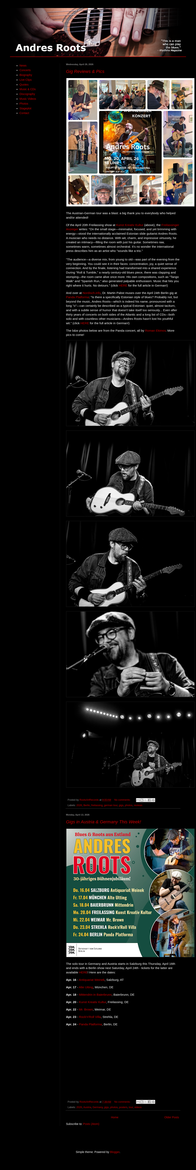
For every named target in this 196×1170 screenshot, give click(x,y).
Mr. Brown (86, 1009)
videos (138, 1107)
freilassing (97, 805)
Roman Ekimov (155, 330)
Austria (87, 1107)
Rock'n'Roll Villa (90, 1017)
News (23, 65)
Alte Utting (86, 987)
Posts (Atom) (91, 1124)
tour (131, 1107)
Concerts (25, 70)
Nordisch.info (92, 293)
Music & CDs (28, 89)
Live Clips (26, 79)
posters (123, 1107)
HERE (123, 285)
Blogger (114, 1152)
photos (128, 805)
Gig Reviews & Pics (85, 71)
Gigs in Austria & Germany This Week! (103, 821)
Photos (24, 103)
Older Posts (171, 1117)
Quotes (24, 84)
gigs (121, 805)
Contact (24, 113)
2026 (79, 805)
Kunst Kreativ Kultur (129, 225)
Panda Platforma (77, 297)
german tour (110, 805)
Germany (98, 1107)
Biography (26, 75)
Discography (27, 94)
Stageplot (25, 108)
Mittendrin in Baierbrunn (95, 994)
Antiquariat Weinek (92, 979)
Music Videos (28, 98)
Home (114, 1117)
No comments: (122, 800)
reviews (138, 805)
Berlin (86, 805)
